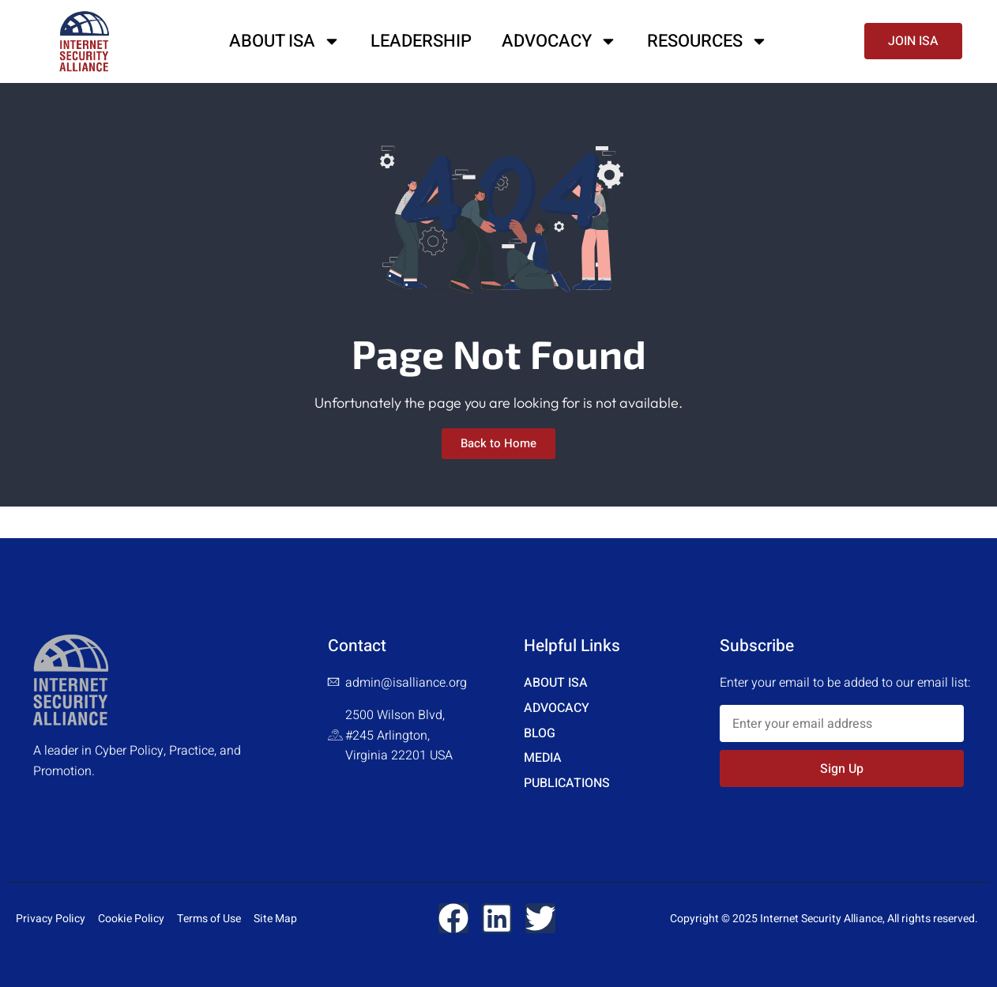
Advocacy (559, 41)
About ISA (284, 41)
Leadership (421, 41)
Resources (707, 41)
